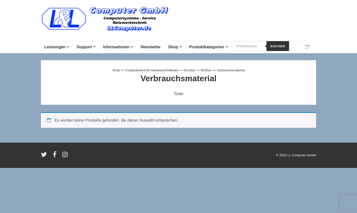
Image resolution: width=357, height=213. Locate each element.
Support (84, 47)
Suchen (277, 46)
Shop (173, 47)
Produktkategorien (206, 47)
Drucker (189, 70)
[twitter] (45, 156)
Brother (206, 70)
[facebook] (56, 156)
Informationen (116, 47)
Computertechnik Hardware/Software (151, 70)
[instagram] (65, 156)
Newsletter (151, 47)
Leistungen (54, 47)
